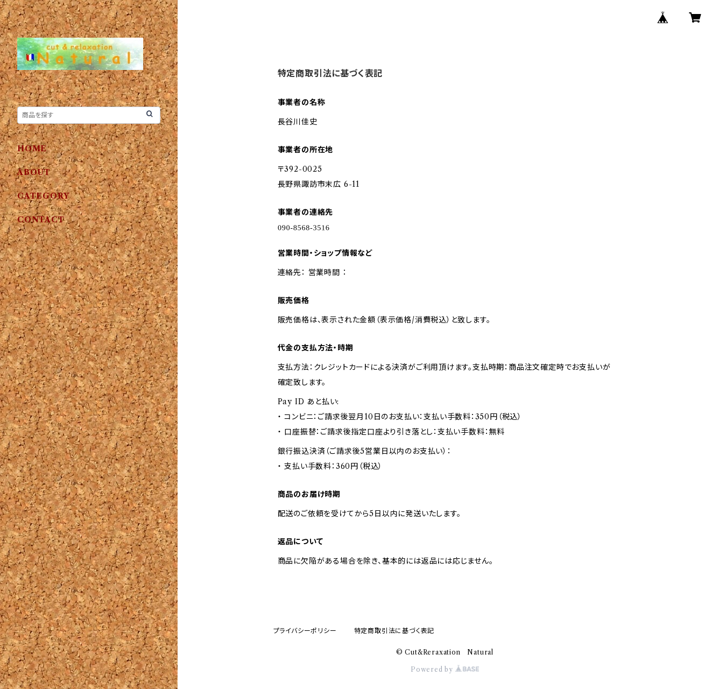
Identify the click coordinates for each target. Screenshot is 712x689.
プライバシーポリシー (305, 631)
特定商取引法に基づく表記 (394, 631)
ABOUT (34, 172)
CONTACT (41, 219)
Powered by (445, 669)
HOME (32, 148)
